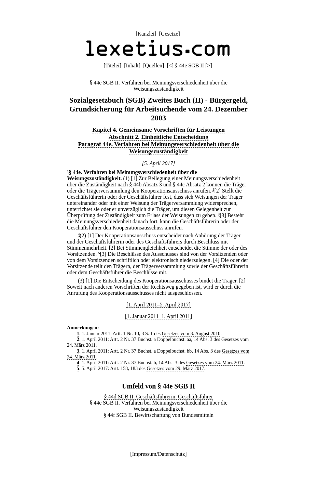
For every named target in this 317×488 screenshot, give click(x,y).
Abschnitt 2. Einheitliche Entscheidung (158, 136)
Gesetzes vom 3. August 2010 (191, 333)
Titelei (113, 65)
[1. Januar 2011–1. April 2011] (158, 316)
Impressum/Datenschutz (158, 454)
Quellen (153, 65)
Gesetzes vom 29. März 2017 (175, 368)
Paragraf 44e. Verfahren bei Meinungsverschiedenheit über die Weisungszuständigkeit (158, 148)
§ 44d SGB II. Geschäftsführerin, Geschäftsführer (158, 396)
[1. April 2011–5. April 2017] (158, 304)
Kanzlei (145, 34)
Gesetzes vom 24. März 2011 (215, 362)
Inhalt (132, 65)
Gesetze (169, 34)
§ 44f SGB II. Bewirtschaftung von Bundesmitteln (158, 415)
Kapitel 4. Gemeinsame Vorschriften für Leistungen (158, 129)
